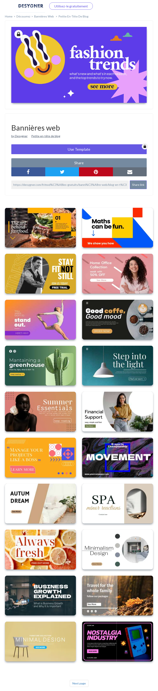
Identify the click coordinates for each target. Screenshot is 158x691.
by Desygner (19, 136)
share (79, 163)
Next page (79, 683)
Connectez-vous (30, 6)
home (9, 16)
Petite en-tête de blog (73, 16)
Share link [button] (138, 184)
